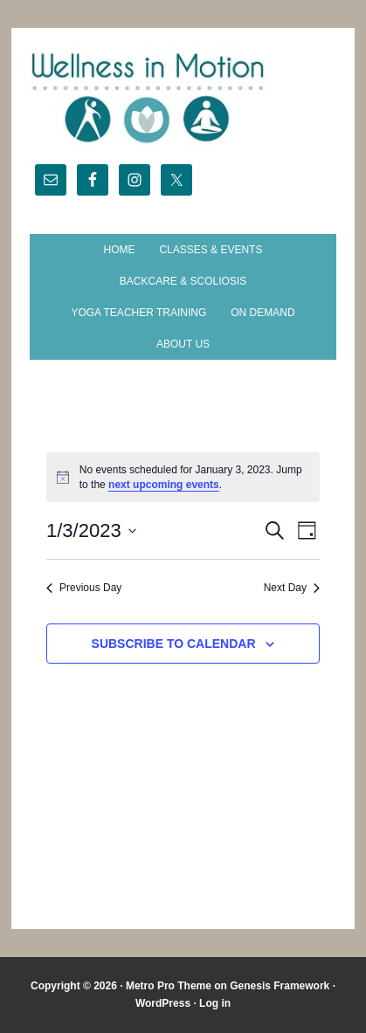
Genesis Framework (279, 986)
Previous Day (83, 588)
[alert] (183, 477)
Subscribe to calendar (174, 644)
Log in (215, 1003)
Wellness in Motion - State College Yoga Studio (183, 97)
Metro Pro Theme (168, 986)
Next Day (292, 588)
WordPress (162, 1003)
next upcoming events (163, 485)
